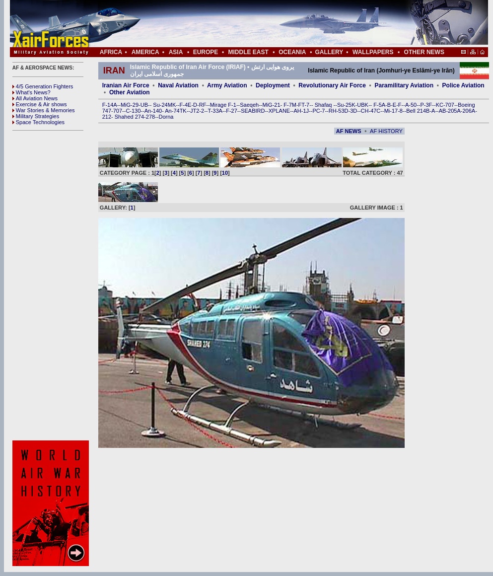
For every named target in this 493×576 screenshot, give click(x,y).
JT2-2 (197, 111)
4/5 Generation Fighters (43, 86)
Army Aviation (227, 85)
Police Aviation (463, 85)
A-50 (411, 105)
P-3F (426, 105)
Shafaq (324, 105)
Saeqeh (249, 105)
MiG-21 (271, 105)
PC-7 (318, 111)
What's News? (31, 92)
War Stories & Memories (43, 110)
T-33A (215, 111)
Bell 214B (417, 111)
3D (353, 111)
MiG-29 (130, 105)
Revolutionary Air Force (332, 85)
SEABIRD (253, 111)
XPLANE (279, 111)
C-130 (133, 111)
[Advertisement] (278, 24)
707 (117, 111)
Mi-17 (391, 111)
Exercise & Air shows (39, 104)
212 (106, 117)
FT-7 (304, 105)
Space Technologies (38, 122)
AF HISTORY (386, 131)
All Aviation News (35, 98)
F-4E (186, 105)
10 (225, 173)
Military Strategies (35, 116)
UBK (362, 105)
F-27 (231, 111)
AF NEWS (348, 131)
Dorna (165, 117)
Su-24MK (164, 105)
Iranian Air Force (125, 85)
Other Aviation (129, 92)
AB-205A (450, 111)
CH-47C (371, 111)
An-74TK (175, 111)
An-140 (153, 111)
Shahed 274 (129, 117)
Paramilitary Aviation (404, 85)
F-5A (379, 105)
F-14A (109, 105)
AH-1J (301, 111)
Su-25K (346, 105)
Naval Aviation (178, 85)
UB (144, 105)
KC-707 (445, 105)
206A (468, 111)
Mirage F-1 (223, 105)
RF (203, 105)
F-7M (289, 105)
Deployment (273, 85)
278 (150, 117)
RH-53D (339, 111)
